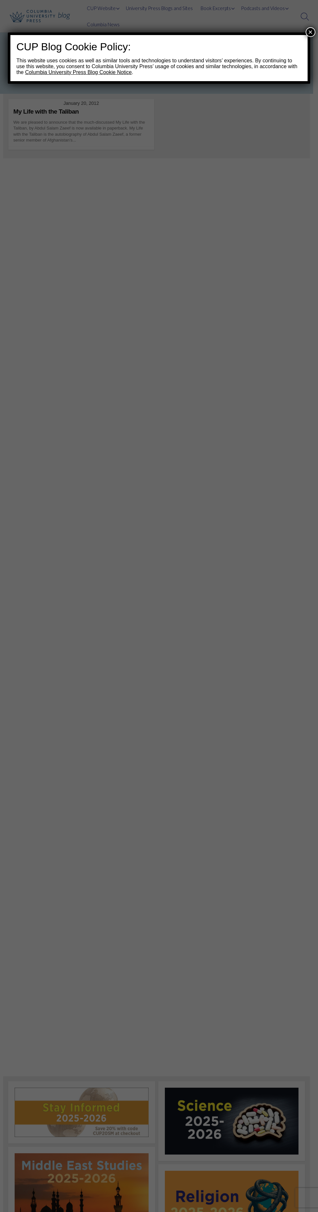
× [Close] (310, 32)
